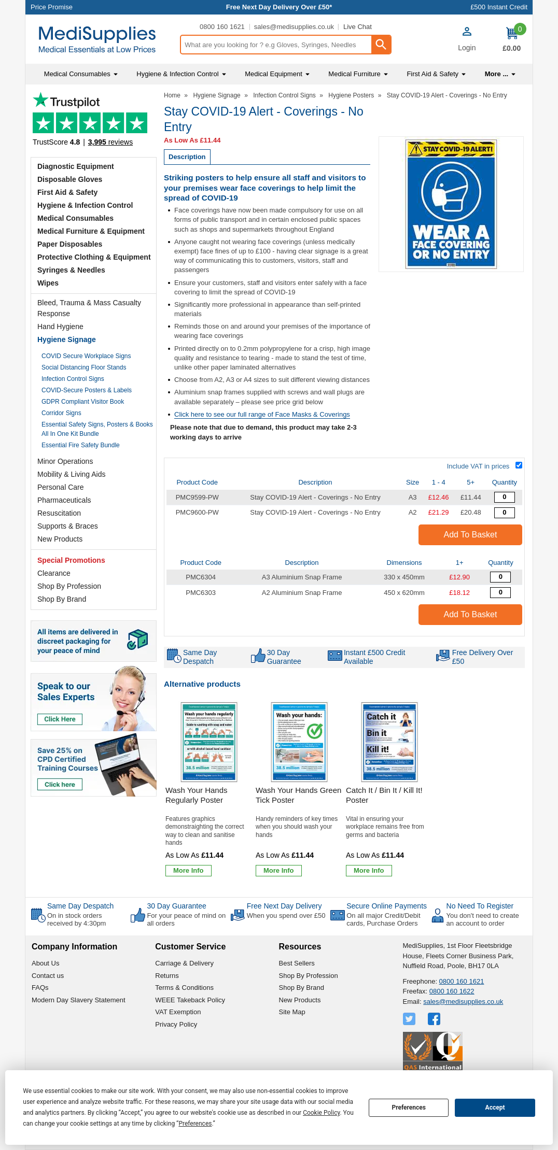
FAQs (40, 987)
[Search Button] (380, 44)
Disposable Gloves (69, 179)
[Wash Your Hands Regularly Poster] (209, 790)
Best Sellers (297, 963)
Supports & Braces (67, 526)
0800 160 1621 (222, 27)
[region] (209, 742)
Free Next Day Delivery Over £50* (279, 7)
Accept (495, 1107)
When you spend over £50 (286, 915)
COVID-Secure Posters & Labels (86, 390)
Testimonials (94, 122)
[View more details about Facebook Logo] (435, 1019)
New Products (59, 539)
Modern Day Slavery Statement (78, 1000)
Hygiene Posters (351, 95)
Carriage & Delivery (184, 963)
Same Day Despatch (80, 906)
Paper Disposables (69, 244)
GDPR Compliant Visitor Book (82, 401)
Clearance (54, 573)
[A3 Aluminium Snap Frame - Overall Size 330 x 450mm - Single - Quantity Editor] (500, 577)
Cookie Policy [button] (321, 1112)
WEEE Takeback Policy (190, 1000)
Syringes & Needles (71, 270)
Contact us (48, 975)
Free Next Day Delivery (284, 906)
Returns (167, 975)
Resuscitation (59, 513)
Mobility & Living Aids (71, 474)
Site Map (292, 1012)
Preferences (409, 1107)
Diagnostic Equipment (75, 166)
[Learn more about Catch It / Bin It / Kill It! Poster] (369, 870)
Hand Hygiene (60, 326)
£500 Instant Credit (498, 7)
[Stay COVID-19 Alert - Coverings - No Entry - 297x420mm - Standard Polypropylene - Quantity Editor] (504, 497)
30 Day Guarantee (176, 906)
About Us (45, 963)
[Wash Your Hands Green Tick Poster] (299, 790)
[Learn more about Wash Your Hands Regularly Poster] (188, 870)
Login (467, 48)
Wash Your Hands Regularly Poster (196, 795)
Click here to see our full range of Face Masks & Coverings (262, 414)
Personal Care (60, 487)
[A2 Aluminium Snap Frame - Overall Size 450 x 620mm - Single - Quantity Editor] (500, 592)
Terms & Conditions (184, 987)
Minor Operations (65, 461)
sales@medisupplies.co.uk (294, 27)
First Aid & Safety (67, 192)
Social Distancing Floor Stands (83, 367)
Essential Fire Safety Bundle (80, 445)
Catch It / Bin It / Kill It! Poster (384, 795)
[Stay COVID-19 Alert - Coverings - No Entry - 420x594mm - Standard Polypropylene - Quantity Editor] (504, 512)
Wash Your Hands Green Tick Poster (298, 795)
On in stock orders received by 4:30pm (76, 920)
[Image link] (94, 764)
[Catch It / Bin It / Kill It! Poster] (389, 790)
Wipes (48, 283)
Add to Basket (470, 534)
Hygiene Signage (66, 339)
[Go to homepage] (102, 39)
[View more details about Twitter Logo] (410, 1019)
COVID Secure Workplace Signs (86, 356)
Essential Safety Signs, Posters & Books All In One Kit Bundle (97, 429)
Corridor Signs (61, 413)
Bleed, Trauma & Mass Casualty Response (89, 308)
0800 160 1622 (452, 991)
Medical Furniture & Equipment (91, 231)
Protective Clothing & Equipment (94, 257)
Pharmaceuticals (64, 500)
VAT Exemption (178, 1012)
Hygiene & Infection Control (85, 205)
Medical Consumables (75, 218)
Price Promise (52, 7)
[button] (467, 40)
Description (187, 157)
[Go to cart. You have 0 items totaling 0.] (512, 39)
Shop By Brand (61, 599)
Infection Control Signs (72, 378)
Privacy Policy (176, 1024)
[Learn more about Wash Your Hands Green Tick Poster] (279, 870)
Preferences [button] (195, 1123)
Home (172, 95)
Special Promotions (71, 560)
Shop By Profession (69, 586)
